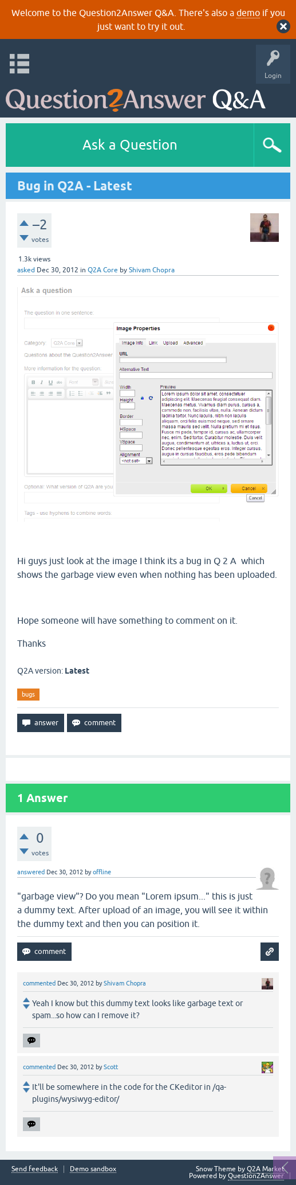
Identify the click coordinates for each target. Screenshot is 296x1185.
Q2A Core (103, 270)
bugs (28, 694)
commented (39, 983)
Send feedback (34, 1169)
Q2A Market (266, 1169)
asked (26, 270)
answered (31, 872)
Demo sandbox (93, 1169)
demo (248, 12)
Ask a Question (129, 144)
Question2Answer (256, 1176)
